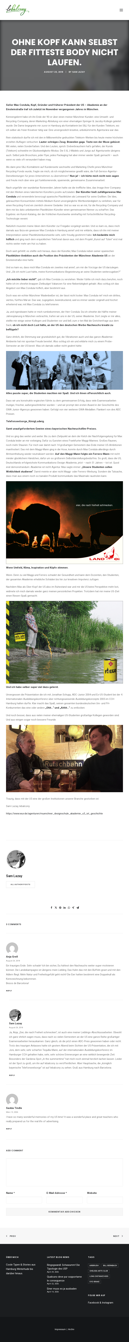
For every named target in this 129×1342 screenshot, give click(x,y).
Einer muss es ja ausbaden (62, 1288)
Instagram (107, 1302)
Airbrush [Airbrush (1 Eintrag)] (94, 1265)
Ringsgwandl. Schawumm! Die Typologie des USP (63, 1266)
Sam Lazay (78, 71)
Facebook (93, 1302)
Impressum (60, 1329)
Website (92, 1192)
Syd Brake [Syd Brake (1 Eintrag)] (94, 1282)
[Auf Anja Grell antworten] (64, 990)
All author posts (20, 884)
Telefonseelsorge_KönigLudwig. (25, 421)
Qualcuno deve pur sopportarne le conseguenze (64, 1278)
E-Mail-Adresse (57, 1192)
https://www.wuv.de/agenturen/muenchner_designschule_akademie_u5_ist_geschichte (54, 813)
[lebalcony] (17, 10)
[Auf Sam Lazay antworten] (66, 1075)
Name (10, 1192)
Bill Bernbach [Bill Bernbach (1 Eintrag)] (110, 1265)
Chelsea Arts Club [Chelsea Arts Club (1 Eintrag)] (99, 1271)
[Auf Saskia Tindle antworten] (64, 1128)
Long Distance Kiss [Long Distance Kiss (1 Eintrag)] (99, 1276)
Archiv (71, 1329)
